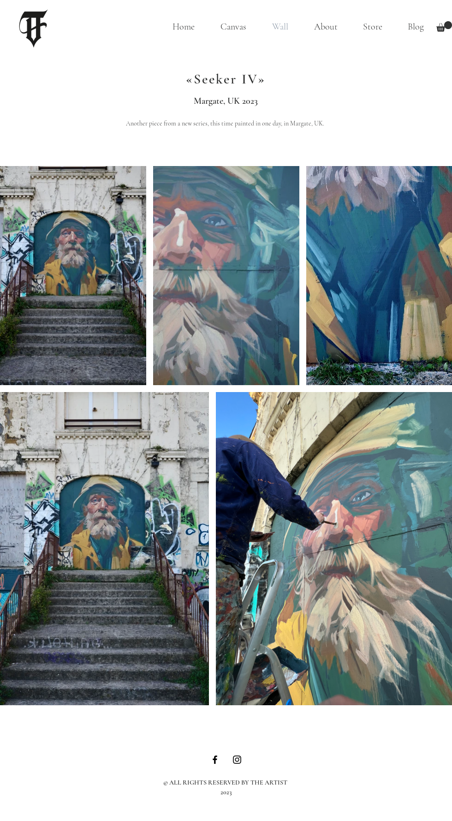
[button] (444, 26)
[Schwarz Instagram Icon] (237, 759)
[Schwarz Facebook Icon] (214, 759)
